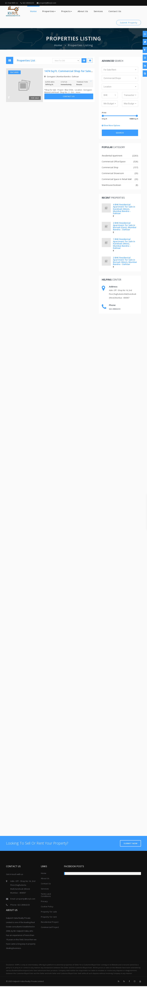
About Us (83, 11)
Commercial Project (50, 928)
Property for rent (49, 917)
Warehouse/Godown (111, 185)
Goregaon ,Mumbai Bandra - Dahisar (61, 76)
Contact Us (115, 11)
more (78, 92)
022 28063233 (27, 3)
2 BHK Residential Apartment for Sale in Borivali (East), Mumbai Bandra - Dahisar (124, 226)
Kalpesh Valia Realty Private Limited (28, 982)
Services (98, 11)
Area (104, 112)
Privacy (44, 902)
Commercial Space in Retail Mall (116, 179)
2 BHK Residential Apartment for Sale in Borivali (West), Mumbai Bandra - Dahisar (125, 261)
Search (120, 132)
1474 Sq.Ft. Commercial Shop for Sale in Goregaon (75, 71)
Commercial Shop (110, 167)
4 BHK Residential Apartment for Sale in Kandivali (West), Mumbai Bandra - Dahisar (124, 209)
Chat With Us (11, 3)
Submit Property (128, 22)
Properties (49, 11)
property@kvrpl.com (46, 3)
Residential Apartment (112, 155)
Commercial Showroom (113, 173)
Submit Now (130, 844)
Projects (66, 11)
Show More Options (111, 125)
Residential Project (50, 923)
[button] (120, 69)
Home (33, 11)
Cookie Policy (47, 907)
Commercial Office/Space (113, 161)
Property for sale (49, 912)
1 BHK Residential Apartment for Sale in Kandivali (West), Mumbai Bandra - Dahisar (124, 243)
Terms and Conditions (46, 895)
